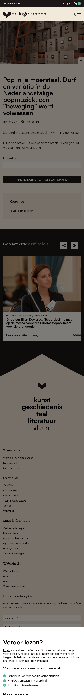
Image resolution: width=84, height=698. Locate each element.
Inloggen (66, 3)
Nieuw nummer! (11, 3)
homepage (41, 660)
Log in (6, 650)
